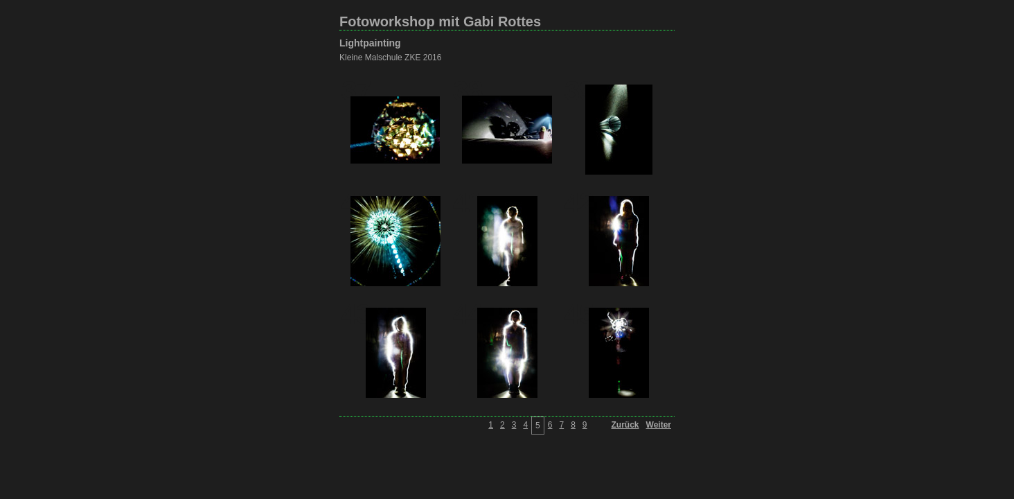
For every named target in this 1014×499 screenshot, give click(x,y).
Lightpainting (370, 43)
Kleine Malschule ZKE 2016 (390, 57)
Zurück (625, 425)
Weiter (658, 425)
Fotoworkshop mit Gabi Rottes (440, 21)
